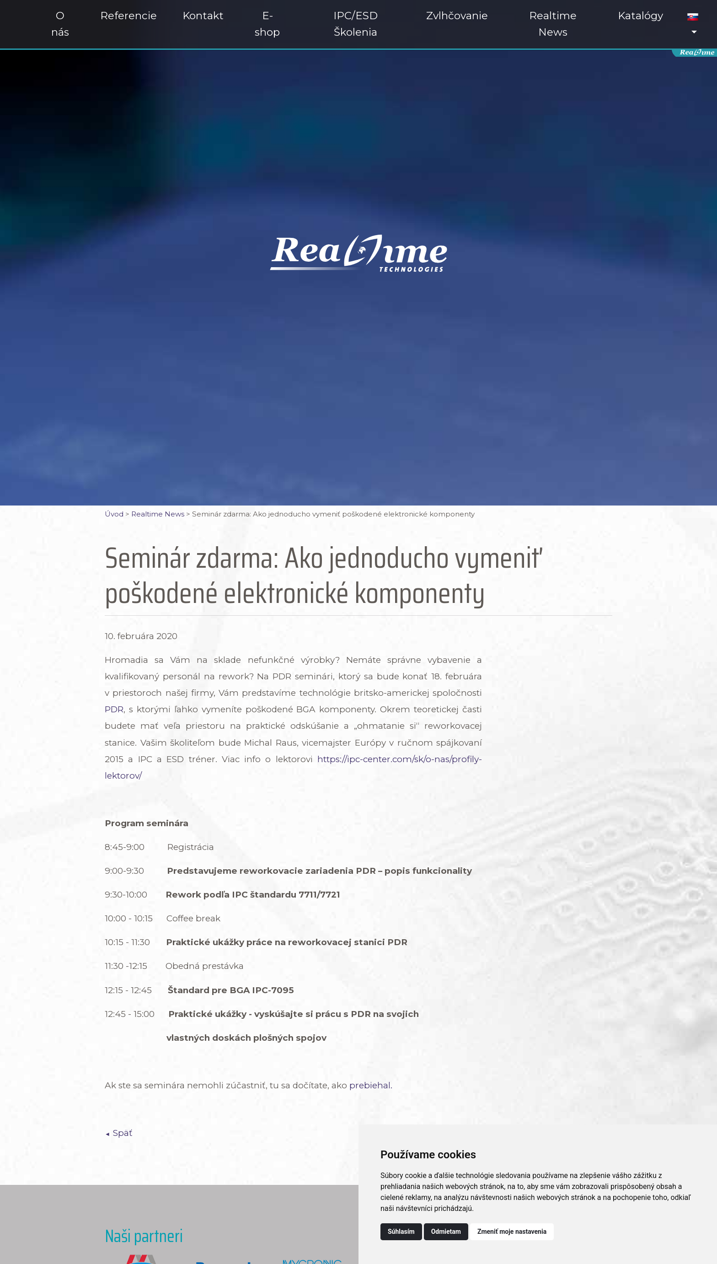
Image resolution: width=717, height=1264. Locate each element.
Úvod (114, 514)
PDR (114, 709)
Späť (123, 1133)
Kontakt (203, 15)
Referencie (128, 15)
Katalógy (640, 15)
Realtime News (553, 23)
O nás (60, 23)
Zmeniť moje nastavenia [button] (511, 1231)
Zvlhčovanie (457, 15)
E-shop (267, 23)
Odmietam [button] (446, 1231)
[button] (693, 24)
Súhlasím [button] (401, 1231)
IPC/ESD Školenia (355, 23)
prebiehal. (372, 1085)
